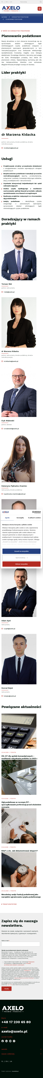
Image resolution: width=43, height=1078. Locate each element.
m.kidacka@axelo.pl (9, 148)
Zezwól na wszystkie (21, 551)
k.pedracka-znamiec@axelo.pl (13, 494)
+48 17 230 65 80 (16, 1022)
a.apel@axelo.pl (8, 629)
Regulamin (31, 962)
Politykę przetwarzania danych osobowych (17, 964)
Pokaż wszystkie (10, 904)
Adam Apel (6, 621)
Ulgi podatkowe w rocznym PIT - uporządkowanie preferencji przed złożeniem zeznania (21, 804)
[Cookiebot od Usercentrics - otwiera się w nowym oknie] (32, 512)
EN (7, 2)
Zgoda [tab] (7, 518)
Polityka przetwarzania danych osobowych (24, 978)
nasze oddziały (21, 1053)
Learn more (9, 984)
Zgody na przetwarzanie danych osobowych (14, 950)
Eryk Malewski (7, 421)
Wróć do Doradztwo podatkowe (16, 31)
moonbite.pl (15, 1071)
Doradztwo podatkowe (20, 17)
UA (11, 2)
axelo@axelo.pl (27, 970)
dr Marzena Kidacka (18, 134)
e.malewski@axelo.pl (10, 429)
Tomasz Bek (6, 284)
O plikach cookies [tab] (34, 518)
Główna (4, 17)
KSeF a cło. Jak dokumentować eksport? (19, 851)
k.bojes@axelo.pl (8, 696)
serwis (21, 1049)
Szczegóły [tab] (20, 518)
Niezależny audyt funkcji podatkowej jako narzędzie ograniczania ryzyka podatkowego (21, 895)
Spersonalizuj (22, 557)
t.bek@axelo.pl (7, 292)
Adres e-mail (5, 940)
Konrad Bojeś (7, 688)
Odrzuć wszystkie (21, 564)
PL (2, 2)
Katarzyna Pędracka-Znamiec (14, 486)
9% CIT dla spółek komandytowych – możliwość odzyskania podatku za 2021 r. (19, 757)
